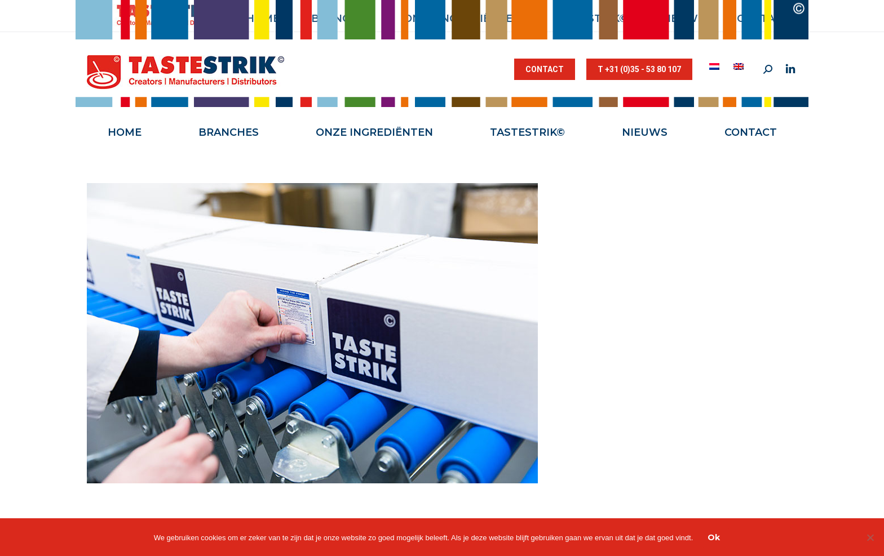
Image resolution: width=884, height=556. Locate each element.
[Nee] (870, 537)
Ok (714, 537)
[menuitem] (716, 66)
